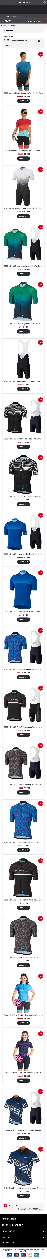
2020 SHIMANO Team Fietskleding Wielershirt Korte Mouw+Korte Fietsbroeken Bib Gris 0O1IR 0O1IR (24, 727)
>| (16, 1205)
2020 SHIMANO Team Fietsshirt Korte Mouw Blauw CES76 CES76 (24, 842)
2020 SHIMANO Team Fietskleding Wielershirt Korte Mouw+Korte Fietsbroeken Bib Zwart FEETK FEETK (24, 785)
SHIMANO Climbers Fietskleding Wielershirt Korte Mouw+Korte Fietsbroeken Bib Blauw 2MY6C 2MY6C (24, 1130)
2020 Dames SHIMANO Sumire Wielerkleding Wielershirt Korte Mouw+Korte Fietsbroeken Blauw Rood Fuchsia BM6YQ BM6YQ (24, 151)
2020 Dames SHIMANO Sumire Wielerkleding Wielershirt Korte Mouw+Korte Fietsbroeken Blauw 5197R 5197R (24, 93)
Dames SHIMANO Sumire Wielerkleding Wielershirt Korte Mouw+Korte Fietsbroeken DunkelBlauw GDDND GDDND (24, 1073)
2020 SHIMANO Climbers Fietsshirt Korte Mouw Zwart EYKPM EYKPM (24, 497)
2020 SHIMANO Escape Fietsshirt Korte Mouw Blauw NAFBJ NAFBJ (24, 612)
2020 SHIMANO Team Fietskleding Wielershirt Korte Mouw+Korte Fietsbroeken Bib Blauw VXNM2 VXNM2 (24, 669)
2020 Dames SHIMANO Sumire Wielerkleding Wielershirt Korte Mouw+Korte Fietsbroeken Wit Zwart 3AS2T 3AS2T (24, 208)
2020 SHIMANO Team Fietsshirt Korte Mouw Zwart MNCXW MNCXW (24, 958)
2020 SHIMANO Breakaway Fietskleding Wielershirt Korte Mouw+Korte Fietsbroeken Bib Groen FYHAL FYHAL (24, 266)
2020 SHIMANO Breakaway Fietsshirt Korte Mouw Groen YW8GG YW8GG (24, 324)
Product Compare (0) (19, 40)
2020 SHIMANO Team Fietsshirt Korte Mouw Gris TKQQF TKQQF (24, 900)
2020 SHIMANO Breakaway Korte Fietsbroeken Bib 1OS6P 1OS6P (24, 381)
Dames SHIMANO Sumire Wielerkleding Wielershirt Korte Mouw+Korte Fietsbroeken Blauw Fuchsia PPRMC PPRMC (24, 1015)
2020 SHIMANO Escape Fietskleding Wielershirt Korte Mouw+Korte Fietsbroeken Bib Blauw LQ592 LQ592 (24, 554)
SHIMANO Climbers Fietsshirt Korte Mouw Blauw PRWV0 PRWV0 (24, 1188)
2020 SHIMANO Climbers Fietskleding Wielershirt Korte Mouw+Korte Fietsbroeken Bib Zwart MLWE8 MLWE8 (24, 439)
